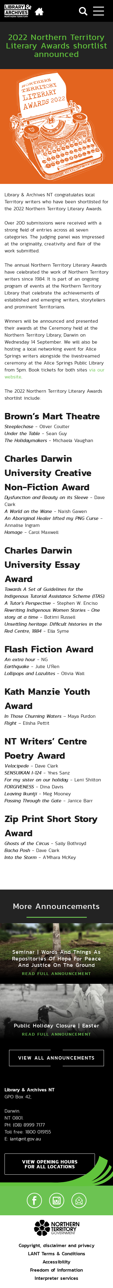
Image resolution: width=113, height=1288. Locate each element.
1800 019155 (38, 1131)
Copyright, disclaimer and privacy (57, 1245)
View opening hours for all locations (50, 1164)
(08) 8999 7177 (29, 1124)
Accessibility (56, 1261)
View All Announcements (56, 1057)
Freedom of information (56, 1269)
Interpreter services (56, 1278)
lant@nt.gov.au (25, 1138)
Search (83, 11)
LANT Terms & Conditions (56, 1253)
